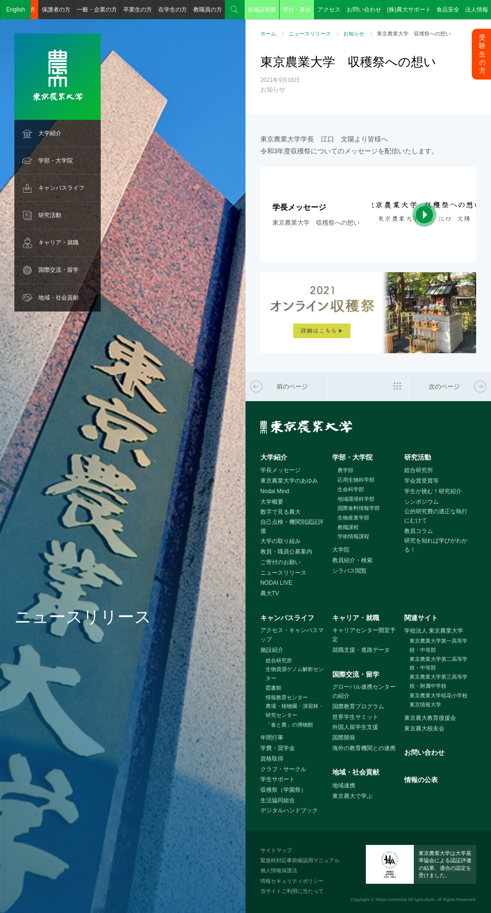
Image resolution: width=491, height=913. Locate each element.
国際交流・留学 (58, 269)
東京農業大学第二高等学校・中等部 (438, 663)
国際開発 (343, 737)
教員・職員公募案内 (286, 551)
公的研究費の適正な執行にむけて (436, 516)
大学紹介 (49, 133)
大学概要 (271, 501)
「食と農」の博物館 (289, 725)
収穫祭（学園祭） (283, 789)
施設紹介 (271, 650)
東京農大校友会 (424, 728)
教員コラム (418, 531)
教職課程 (348, 527)
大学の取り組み (280, 541)
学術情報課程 (353, 536)
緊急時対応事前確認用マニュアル (299, 860)
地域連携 (343, 785)
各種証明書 (261, 9)
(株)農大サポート (409, 9)
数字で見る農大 (280, 512)
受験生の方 (482, 54)
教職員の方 (207, 9)
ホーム (268, 33)
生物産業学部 (353, 517)
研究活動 (49, 215)
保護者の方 (56, 9)
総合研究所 (418, 470)
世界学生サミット (355, 717)
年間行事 (271, 737)
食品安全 (447, 9)
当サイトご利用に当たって (292, 891)
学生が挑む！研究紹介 (433, 491)
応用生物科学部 (356, 480)
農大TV (269, 593)
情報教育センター (287, 697)
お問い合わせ (364, 9)
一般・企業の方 (97, 9)
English (15, 9)
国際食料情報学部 (359, 508)
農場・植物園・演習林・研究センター (295, 710)
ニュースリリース (310, 33)
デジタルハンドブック (289, 810)
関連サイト (421, 618)
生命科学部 (351, 489)
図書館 (273, 688)
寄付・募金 (296, 9)
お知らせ (353, 33)
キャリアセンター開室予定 (364, 635)
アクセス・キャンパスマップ (292, 635)
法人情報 (476, 9)
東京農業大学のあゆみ (289, 480)
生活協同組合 (277, 800)
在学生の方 (172, 9)
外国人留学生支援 (355, 727)
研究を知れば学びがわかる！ (436, 545)
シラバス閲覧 (349, 570)
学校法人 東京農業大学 (433, 630)
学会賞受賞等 (421, 480)
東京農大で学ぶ (352, 796)
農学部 (345, 470)
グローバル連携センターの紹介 (364, 691)
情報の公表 (421, 780)
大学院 (341, 549)
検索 (234, 9)
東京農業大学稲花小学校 (438, 695)
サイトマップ (276, 850)
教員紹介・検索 (352, 560)
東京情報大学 (425, 704)
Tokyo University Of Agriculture (404, 899)
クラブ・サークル (283, 769)
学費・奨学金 (277, 748)
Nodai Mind (274, 491)
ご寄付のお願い (280, 562)
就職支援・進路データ (361, 650)
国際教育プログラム (358, 706)
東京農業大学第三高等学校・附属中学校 (438, 681)
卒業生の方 (137, 9)
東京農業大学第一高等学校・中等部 (438, 645)
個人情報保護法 (278, 870)
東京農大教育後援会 (430, 718)
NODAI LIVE (276, 582)
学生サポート (277, 779)
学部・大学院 (55, 160)
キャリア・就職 (58, 242)
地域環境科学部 (356, 499)
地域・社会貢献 (58, 297)
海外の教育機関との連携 (364, 748)
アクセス (328, 9)
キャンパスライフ (61, 188)
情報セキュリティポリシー (292, 881)
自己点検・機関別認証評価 (292, 526)
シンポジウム (421, 501)
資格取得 (271, 758)
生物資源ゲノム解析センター (295, 673)
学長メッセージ (280, 470)
